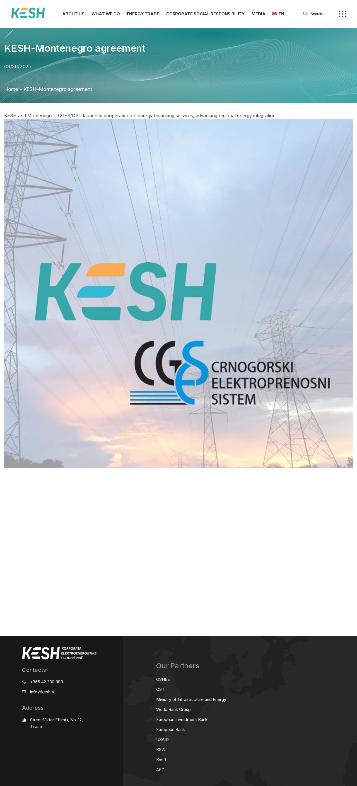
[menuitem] (278, 14)
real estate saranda (2, 477)
